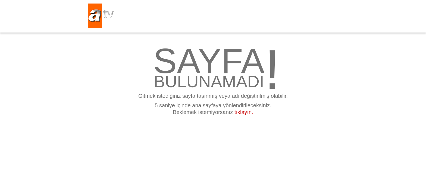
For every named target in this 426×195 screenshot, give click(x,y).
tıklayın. (243, 112)
